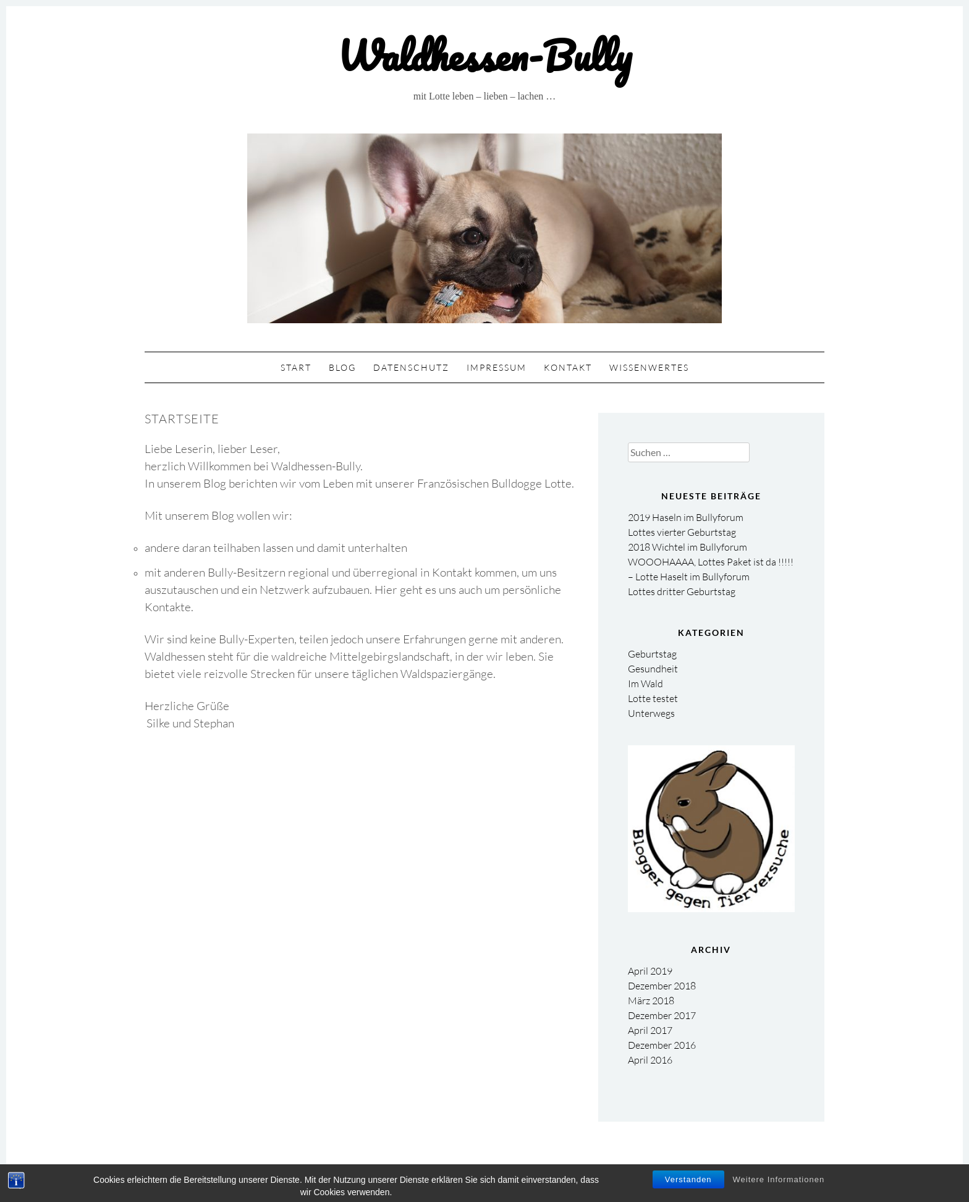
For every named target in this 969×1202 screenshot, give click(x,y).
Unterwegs (651, 713)
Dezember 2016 (662, 1045)
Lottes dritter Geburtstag (681, 591)
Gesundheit (653, 668)
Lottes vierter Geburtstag (682, 532)
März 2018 (651, 1000)
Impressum (497, 367)
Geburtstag (652, 654)
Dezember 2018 (662, 986)
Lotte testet (653, 698)
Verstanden (688, 1188)
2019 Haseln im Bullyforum (685, 517)
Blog (342, 367)
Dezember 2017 (662, 1015)
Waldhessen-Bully (484, 55)
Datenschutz (411, 367)
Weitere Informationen (779, 1188)
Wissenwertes (649, 367)
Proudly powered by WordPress (423, 1168)
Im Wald (645, 683)
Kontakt (568, 367)
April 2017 (650, 1030)
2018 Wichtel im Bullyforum (687, 547)
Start (296, 367)
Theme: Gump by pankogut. (555, 1168)
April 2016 (650, 1060)
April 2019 (650, 971)
